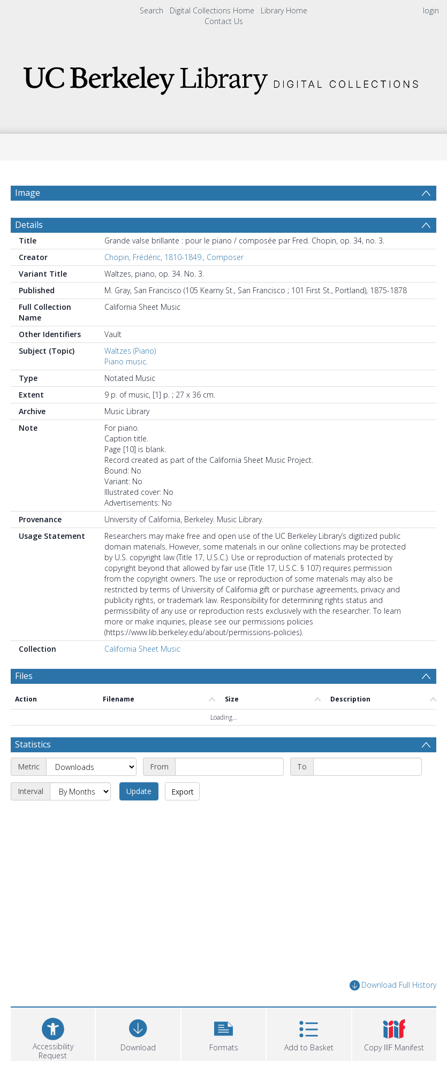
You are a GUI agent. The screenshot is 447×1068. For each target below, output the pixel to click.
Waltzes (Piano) (130, 351)
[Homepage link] (223, 77)
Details (29, 225)
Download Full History (393, 985)
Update (138, 791)
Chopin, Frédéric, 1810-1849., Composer (174, 257)
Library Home (284, 10)
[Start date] (229, 767)
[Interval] (80, 791)
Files (24, 676)
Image (27, 193)
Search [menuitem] (151, 10)
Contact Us (223, 21)
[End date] (367, 767)
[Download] (138, 1033)
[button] (223, 1033)
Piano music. (126, 361)
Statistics (33, 744)
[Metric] (91, 767)
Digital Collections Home (212, 10)
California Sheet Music (142, 649)
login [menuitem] (431, 10)
